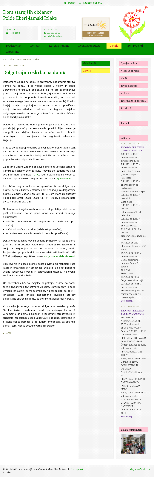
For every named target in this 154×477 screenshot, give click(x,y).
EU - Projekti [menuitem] (135, 45)
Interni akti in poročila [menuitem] (133, 100)
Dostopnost (77, 469)
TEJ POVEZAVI (63, 178)
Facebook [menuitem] (126, 108)
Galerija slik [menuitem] (89, 63)
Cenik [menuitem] (124, 78)
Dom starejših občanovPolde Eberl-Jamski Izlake (30, 15)
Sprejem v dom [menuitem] (129, 63)
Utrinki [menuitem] (114, 45)
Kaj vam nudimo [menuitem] (59, 45)
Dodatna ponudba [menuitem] (89, 45)
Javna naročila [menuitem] (129, 85)
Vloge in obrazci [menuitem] (130, 70)
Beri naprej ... (127, 300)
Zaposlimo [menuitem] (12, 52)
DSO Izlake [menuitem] (8, 59)
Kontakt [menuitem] (35, 45)
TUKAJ (35, 174)
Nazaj (7, 333)
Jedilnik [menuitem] (125, 123)
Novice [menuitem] (27, 59)
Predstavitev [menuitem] (13, 45)
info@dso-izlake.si (54, 36)
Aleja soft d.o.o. (140, 469)
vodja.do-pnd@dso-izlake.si (59, 256)
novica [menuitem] (36, 59)
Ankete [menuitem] (125, 93)
